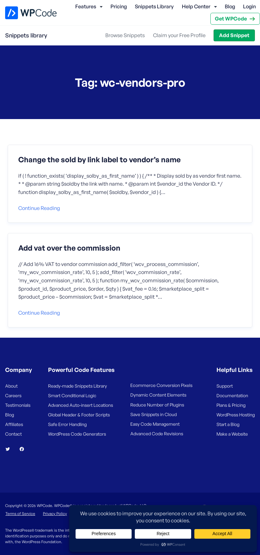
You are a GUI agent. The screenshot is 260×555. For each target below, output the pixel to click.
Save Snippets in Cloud (153, 414)
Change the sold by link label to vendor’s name (99, 159)
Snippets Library (154, 6)
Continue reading (39, 208)
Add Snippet (234, 35)
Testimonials (17, 405)
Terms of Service (20, 513)
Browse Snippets (125, 35)
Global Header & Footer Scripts (79, 414)
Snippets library (26, 35)
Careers (13, 395)
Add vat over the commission (69, 248)
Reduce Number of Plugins (157, 404)
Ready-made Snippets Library (77, 386)
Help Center (196, 6)
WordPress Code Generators (77, 434)
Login (249, 6)
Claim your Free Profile (179, 35)
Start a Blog (228, 424)
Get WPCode (231, 18)
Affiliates (14, 424)
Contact (13, 434)
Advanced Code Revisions (156, 433)
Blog (230, 6)
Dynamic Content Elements (158, 395)
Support (224, 386)
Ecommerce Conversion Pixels (161, 385)
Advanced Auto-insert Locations (80, 405)
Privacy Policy (55, 513)
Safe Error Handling (67, 424)
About (11, 386)
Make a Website (232, 434)
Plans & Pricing (231, 405)
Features (85, 6)
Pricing (118, 6)
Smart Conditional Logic (72, 395)
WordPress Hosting (235, 414)
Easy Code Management (155, 424)
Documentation (232, 395)
